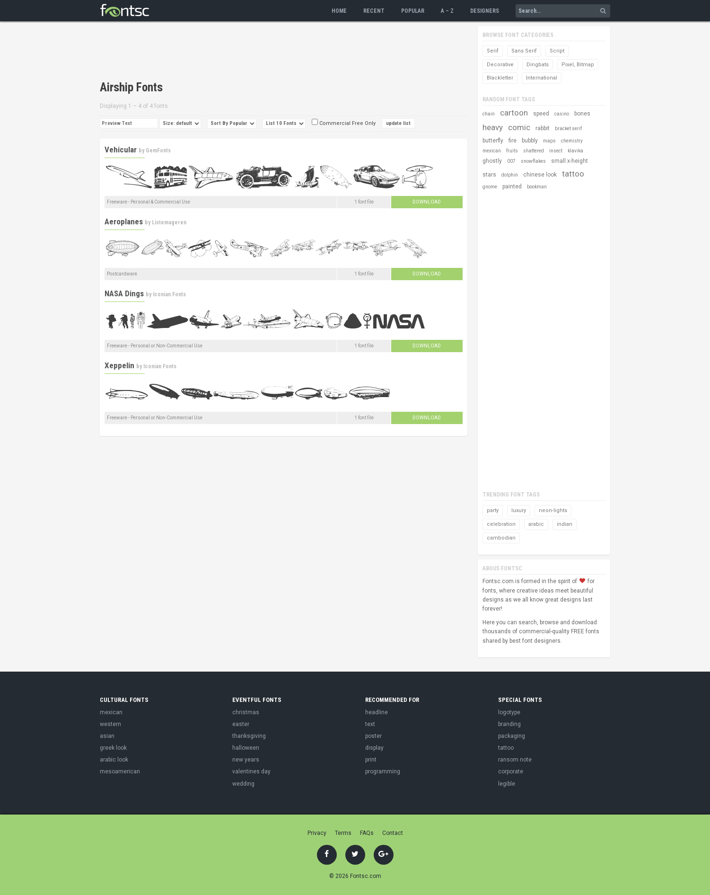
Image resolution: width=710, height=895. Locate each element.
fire (512, 140)
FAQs (367, 833)
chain (488, 113)
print (371, 759)
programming (382, 771)
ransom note (515, 759)
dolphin (509, 174)
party (493, 510)
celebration (501, 524)
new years (245, 759)
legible (506, 783)
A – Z (447, 11)
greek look (113, 747)
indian (564, 524)
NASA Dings (124, 293)
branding (509, 724)
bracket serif (568, 128)
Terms (343, 833)
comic (519, 127)
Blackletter (500, 78)
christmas (245, 712)
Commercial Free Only (344, 123)
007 (511, 161)
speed (541, 113)
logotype (509, 712)
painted (512, 186)
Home (339, 11)
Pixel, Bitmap (577, 65)
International (541, 78)
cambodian (501, 538)
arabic (536, 524)
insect (555, 150)
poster (373, 736)
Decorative (500, 65)
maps (549, 140)
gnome (489, 186)
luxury (518, 510)
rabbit (542, 128)
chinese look (540, 174)
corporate (510, 771)
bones (582, 113)
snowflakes (533, 161)
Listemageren (169, 222)
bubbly (530, 140)
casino (561, 113)
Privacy (316, 833)
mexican (491, 150)
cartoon (514, 112)
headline (376, 712)
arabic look (114, 759)
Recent (374, 11)
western (110, 724)
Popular (412, 11)
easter (240, 724)
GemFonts (158, 150)
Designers (484, 11)
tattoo (573, 173)
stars (489, 174)
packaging (511, 736)
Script (557, 51)
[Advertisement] (272, 52)
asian (107, 736)
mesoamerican (120, 771)
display (374, 747)
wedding (243, 783)
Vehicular (121, 149)
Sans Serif (524, 51)
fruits (512, 150)
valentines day (251, 771)
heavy (492, 127)
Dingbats (537, 65)
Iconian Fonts (169, 294)
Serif (493, 51)
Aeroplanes (124, 221)
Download (426, 201)
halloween (245, 747)
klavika (575, 150)
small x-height (569, 161)
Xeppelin (119, 365)
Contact (392, 833)
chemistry (572, 140)
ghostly (492, 161)
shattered (533, 150)
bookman (537, 186)
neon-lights (553, 510)
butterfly (492, 140)
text (370, 724)
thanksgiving (249, 736)
